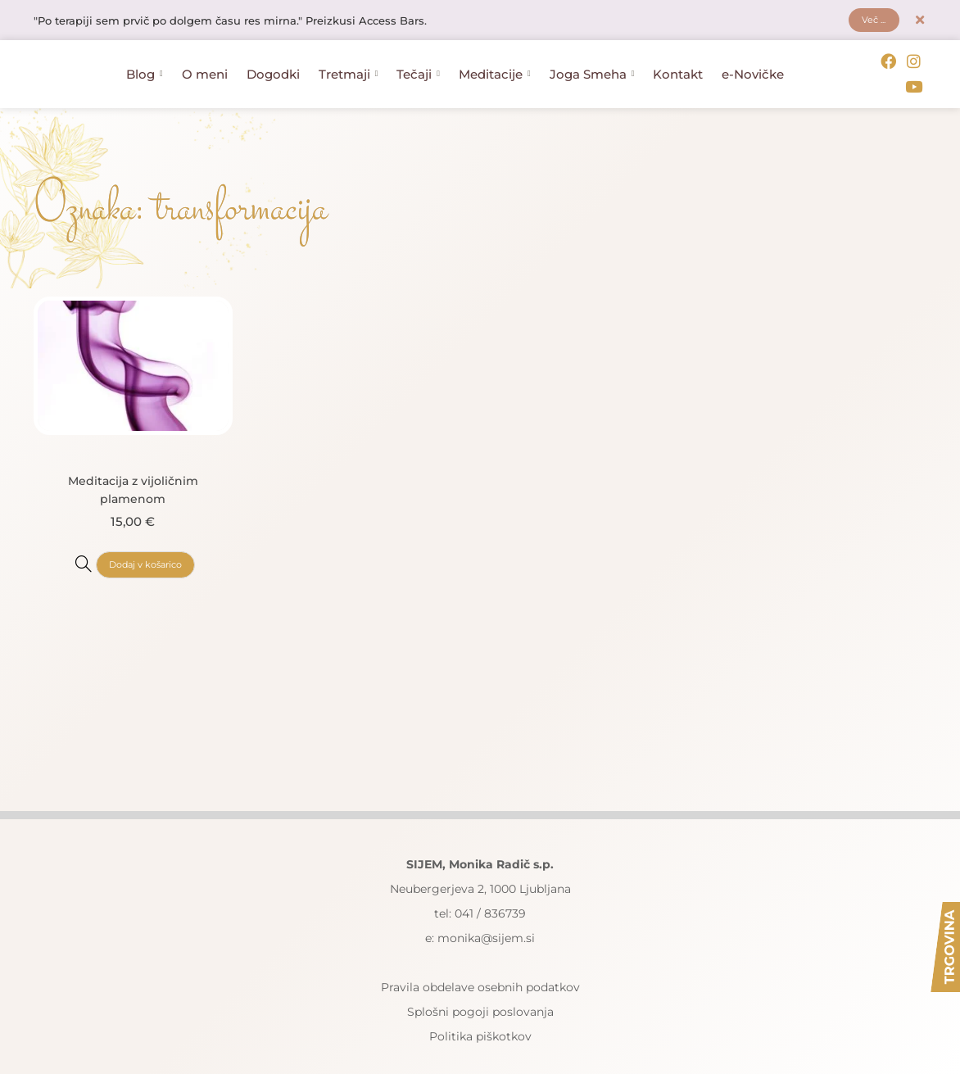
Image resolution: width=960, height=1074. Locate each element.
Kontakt (678, 63)
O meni (205, 63)
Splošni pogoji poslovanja (480, 988)
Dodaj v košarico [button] (145, 540)
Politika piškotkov (480, 1012)
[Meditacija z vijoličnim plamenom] (78, 539)
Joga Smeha (592, 63)
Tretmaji (348, 63)
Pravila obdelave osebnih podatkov (480, 963)
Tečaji (418, 63)
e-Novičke (753, 63)
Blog (144, 63)
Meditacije (495, 63)
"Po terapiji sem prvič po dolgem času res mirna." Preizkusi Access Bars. (244, 22)
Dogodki (273, 63)
